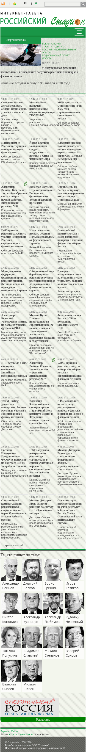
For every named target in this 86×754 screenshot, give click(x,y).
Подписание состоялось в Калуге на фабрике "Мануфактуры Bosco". (69, 256)
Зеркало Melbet (9, 731)
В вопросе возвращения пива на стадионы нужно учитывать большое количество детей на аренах (70, 279)
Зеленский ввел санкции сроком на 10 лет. (42, 430)
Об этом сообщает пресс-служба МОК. (69, 124)
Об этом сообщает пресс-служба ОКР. (69, 384)
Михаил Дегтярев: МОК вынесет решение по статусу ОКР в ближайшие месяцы (41, 507)
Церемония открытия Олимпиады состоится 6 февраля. (71, 206)
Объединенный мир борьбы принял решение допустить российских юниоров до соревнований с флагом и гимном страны (42, 281)
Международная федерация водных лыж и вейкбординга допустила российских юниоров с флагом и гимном (39, 72)
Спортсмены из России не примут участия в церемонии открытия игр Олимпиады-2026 (71, 193)
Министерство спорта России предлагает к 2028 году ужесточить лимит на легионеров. (14, 336)
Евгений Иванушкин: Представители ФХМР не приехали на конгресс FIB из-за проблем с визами (14, 458)
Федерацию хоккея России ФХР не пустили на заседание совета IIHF (69, 322)
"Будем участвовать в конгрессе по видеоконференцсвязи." (15, 473)
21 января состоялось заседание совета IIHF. (14, 382)
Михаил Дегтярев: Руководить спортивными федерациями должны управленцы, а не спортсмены (69, 459)
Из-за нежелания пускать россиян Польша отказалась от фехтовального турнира (41, 237)
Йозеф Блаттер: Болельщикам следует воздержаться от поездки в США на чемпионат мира (41, 150)
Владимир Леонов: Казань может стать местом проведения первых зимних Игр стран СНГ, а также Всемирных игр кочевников (70, 152)
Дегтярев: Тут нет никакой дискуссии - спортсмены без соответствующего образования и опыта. (70, 479)
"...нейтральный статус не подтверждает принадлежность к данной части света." (70, 532)
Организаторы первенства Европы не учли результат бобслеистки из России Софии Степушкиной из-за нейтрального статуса (70, 512)
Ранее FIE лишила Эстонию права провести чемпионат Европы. (41, 251)
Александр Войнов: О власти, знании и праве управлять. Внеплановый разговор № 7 (40, 371)
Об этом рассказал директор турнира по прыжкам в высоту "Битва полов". (41, 349)
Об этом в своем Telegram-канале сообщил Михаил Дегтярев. (11, 425)
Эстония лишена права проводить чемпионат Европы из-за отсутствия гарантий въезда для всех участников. (42, 214)
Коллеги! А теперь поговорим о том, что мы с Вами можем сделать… (13, 214)
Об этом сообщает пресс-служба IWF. (12, 252)
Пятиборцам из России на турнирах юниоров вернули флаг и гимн (13, 147)
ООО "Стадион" (40, 745)
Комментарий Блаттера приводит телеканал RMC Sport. (43, 166)
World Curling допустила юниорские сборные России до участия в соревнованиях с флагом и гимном (13, 409)
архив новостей (14, 545)
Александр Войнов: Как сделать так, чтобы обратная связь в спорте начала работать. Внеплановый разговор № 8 (14, 196)
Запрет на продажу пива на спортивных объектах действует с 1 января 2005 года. (70, 295)
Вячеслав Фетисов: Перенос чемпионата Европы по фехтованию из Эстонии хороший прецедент (42, 194)
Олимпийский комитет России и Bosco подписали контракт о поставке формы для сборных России (70, 238)
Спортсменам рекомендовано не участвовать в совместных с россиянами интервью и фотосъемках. (14, 530)
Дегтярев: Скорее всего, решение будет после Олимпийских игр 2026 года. (42, 521)
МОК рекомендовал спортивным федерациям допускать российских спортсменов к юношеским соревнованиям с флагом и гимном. (70, 431)
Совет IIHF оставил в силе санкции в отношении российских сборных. (70, 336)
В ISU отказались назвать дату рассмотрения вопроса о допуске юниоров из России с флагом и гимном (70, 409)
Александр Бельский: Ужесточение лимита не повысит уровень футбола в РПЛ (14, 322)
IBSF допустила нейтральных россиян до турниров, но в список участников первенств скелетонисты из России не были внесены (41, 462)
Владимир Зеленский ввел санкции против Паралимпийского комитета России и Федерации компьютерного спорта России (41, 412)
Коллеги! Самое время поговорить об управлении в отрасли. (41, 387)
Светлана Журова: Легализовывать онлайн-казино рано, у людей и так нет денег (14, 109)
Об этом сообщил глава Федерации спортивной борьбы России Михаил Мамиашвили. (40, 300)
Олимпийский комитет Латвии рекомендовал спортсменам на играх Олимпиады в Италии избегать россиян (14, 510)
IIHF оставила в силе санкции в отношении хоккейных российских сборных (14, 369)
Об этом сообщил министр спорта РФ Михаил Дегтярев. (14, 159)
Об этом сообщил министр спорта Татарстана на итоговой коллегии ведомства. (68, 172)
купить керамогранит (21, 734)
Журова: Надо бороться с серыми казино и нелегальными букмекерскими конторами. (12, 126)
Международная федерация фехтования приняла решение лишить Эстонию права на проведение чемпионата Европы (14, 281)
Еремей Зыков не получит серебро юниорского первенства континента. (39, 485)
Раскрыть (43, 719)
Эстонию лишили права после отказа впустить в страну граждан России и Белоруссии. (12, 300)
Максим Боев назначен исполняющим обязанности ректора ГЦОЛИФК (42, 109)
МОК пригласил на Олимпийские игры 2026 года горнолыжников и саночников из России (70, 110)
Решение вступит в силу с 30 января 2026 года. (35, 83)
